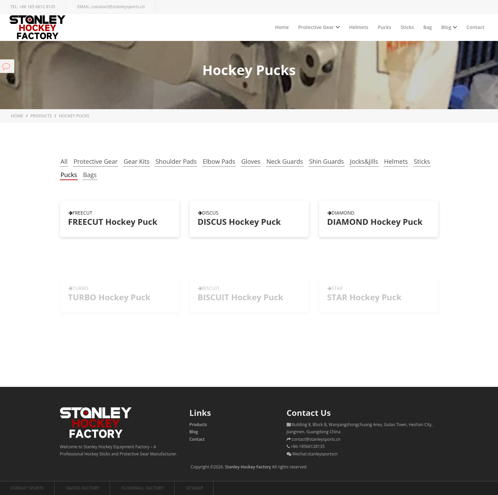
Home (282, 27)
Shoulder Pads (176, 161)
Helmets (358, 27)
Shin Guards (326, 161)
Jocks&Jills (364, 161)
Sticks (407, 27)
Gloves (250, 161)
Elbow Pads (219, 161)
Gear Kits (137, 161)
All (64, 161)
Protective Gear (316, 27)
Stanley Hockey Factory (248, 467)
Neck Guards (285, 161)
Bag (427, 27)
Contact (475, 27)
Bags (90, 175)
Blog (446, 27)
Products (41, 116)
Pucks (384, 27)
